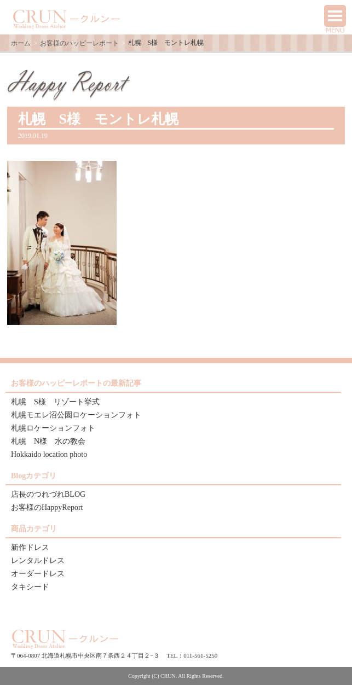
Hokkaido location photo (49, 454)
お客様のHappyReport (47, 507)
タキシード (30, 587)
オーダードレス (38, 574)
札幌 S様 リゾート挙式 (55, 402)
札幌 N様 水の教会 (48, 441)
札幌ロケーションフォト (53, 428)
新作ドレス (30, 547)
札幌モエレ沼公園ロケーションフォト (76, 415)
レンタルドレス (38, 560)
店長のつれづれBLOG (48, 494)
